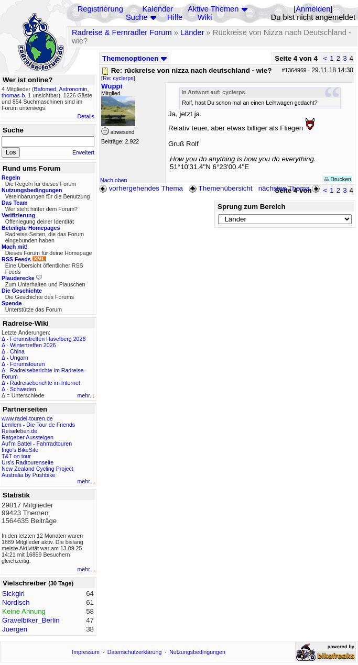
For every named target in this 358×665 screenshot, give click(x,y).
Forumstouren (27, 364)
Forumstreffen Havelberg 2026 (47, 339)
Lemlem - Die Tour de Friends (38, 425)
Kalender (158, 9)
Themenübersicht (220, 188)
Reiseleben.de (19, 431)
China (17, 351)
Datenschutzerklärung (134, 652)
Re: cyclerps (118, 78)
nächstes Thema (290, 188)
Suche (137, 17)
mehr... (85, 395)
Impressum (86, 652)
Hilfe (174, 17)
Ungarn (19, 357)
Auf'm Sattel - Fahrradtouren (37, 443)
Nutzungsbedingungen (197, 652)
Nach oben (113, 180)
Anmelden (313, 9)
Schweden (23, 389)
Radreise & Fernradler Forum (122, 32)
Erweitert (83, 152)
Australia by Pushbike (28, 475)
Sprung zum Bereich (252, 206)
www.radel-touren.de (27, 418)
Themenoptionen (134, 58)
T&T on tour (16, 456)
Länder (192, 32)
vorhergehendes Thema (141, 188)
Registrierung (100, 9)
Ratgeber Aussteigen (27, 437)
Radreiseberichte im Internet (45, 383)
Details (85, 116)
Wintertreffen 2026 (33, 345)
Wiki (205, 17)
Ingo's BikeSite (20, 450)
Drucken (337, 179)
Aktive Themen (213, 9)
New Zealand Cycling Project (37, 468)
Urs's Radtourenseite (27, 462)
